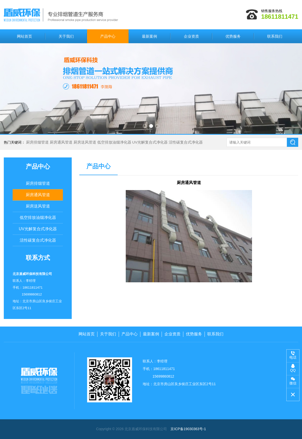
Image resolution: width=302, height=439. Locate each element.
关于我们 (66, 36)
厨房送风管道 (84, 142)
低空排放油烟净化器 (114, 142)
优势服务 (233, 36)
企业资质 (191, 36)
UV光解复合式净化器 (150, 142)
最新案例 (149, 36)
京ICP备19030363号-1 (188, 429)
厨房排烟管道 (37, 142)
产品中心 (107, 36)
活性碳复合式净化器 (186, 142)
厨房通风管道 (61, 142)
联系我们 (274, 36)
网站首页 (24, 36)
